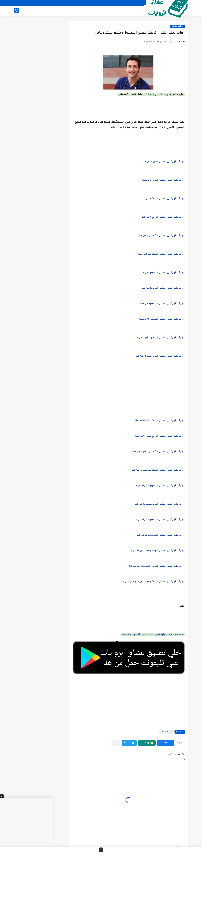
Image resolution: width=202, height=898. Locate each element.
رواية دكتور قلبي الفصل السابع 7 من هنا (162, 273)
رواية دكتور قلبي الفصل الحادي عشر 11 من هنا (159, 338)
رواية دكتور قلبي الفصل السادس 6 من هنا (161, 254)
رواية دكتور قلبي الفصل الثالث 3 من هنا (163, 199)
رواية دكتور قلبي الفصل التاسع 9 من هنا (162, 304)
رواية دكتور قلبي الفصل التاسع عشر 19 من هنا (159, 520)
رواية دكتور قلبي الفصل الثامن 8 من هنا (163, 288)
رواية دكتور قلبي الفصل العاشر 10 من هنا (162, 319)
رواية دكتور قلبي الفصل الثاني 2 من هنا (163, 180)
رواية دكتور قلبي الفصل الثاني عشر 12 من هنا (160, 356)
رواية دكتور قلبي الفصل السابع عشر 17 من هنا (159, 486)
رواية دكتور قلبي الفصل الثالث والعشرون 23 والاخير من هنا (153, 582)
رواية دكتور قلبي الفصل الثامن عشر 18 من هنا (160, 504)
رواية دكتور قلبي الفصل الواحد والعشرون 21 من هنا (157, 551)
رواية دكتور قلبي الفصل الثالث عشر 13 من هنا (160, 421)
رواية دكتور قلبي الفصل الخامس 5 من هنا (162, 236)
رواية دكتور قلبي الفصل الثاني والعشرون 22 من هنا (157, 566)
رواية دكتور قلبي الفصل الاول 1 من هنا (164, 162)
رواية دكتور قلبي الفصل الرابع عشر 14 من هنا (160, 436)
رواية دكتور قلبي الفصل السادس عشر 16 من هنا (158, 470)
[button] (165, 743)
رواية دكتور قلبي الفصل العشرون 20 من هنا (161, 535)
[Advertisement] (129, 393)
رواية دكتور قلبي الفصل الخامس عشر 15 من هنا (158, 452)
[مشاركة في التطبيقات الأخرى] (116, 743)
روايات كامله (177, 26)
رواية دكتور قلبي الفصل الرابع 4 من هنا (163, 217)
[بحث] (16, 10)
